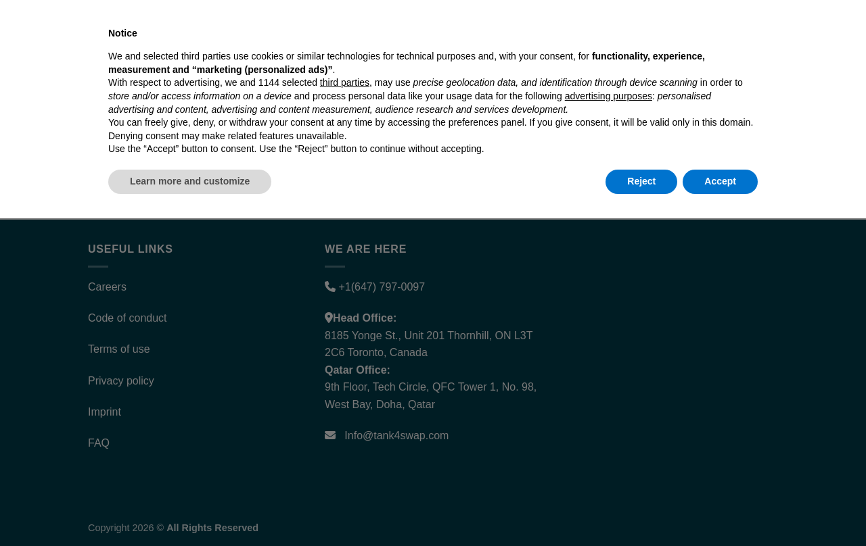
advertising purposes (608, 423)
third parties (344, 410)
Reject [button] (641, 508)
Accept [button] (720, 508)
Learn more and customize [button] (190, 508)
